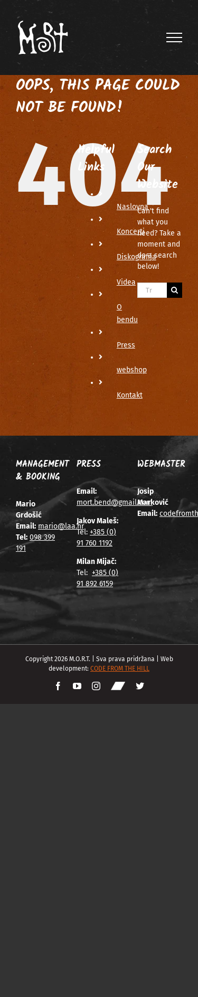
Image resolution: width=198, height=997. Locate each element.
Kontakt (130, 395)
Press (126, 345)
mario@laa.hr (61, 526)
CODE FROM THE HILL (119, 668)
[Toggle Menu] (174, 37)
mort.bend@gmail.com (115, 502)
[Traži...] (152, 290)
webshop (132, 369)
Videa (126, 282)
